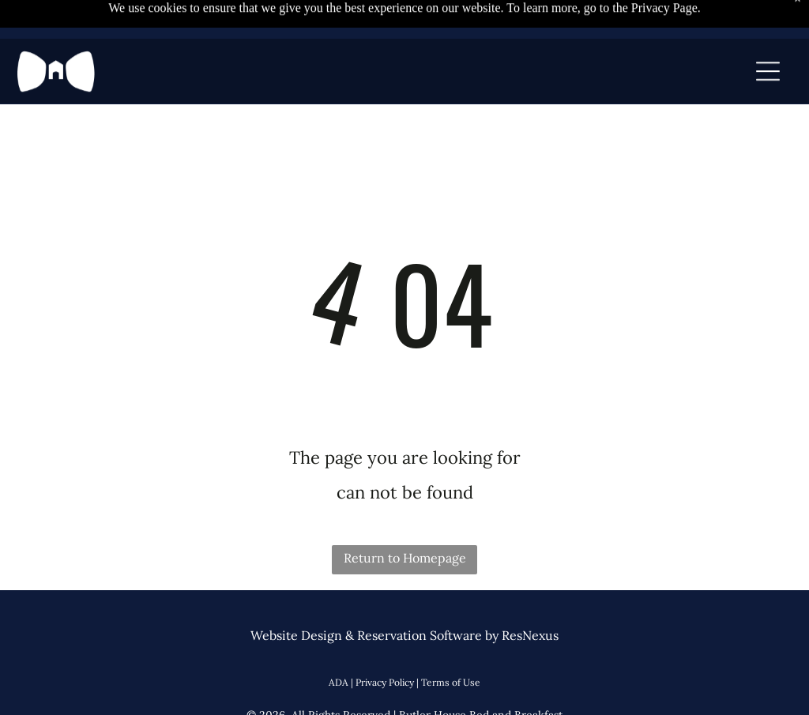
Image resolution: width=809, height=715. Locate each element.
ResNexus (530, 635)
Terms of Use (450, 682)
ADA (338, 682)
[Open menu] (768, 49)
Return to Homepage (405, 558)
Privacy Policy (385, 682)
